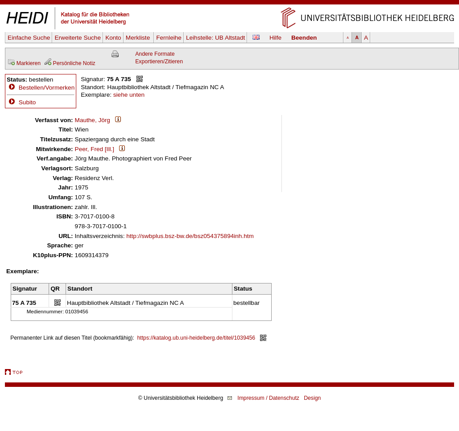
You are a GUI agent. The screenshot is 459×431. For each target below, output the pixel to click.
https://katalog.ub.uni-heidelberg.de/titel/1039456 (196, 338)
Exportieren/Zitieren (159, 61)
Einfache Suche (29, 37)
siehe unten (129, 94)
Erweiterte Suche (77, 37)
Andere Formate (154, 54)
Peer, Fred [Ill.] (94, 149)
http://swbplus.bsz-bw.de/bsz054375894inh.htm (190, 236)
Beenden (304, 37)
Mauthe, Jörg (92, 120)
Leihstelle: (215, 37)
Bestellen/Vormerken (46, 87)
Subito (21, 102)
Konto (113, 37)
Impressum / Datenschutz (268, 398)
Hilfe (275, 37)
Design (312, 398)
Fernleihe (169, 37)
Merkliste (139, 37)
